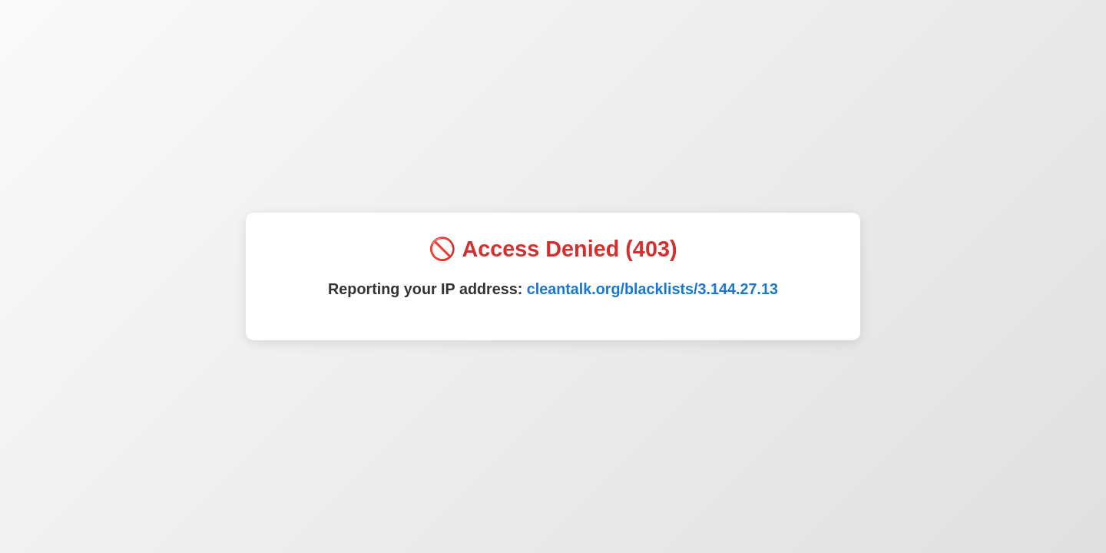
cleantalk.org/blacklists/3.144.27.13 (652, 288)
